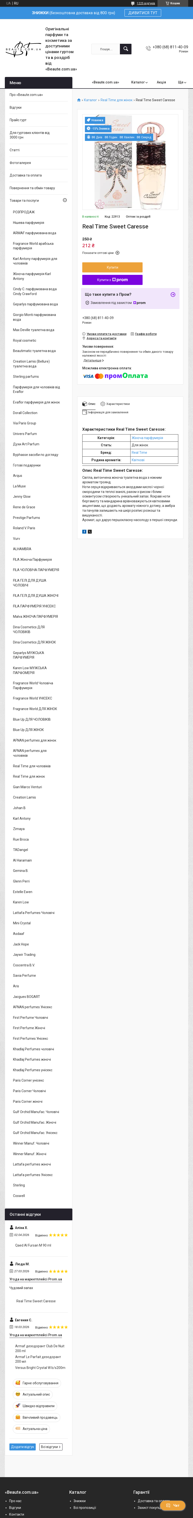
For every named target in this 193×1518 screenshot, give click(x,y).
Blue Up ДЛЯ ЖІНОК (28, 730)
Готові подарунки (27, 465)
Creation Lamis (24, 797)
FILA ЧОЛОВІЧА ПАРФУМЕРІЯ (36, 570)
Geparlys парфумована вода (35, 304)
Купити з (112, 280)
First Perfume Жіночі (29, 1028)
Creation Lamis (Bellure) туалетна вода (31, 363)
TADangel (20, 850)
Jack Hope (21, 944)
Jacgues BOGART (26, 997)
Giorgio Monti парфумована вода (34, 317)
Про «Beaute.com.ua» (26, 95)
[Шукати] (125, 49)
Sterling (19, 1185)
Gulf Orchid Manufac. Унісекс (35, 1133)
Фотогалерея (20, 163)
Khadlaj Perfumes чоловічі (33, 1049)
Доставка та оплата (26, 175)
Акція (161, 82)
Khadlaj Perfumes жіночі (32, 1059)
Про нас (15, 1501)
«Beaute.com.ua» (105, 82)
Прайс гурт (18, 120)
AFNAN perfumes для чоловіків (30, 753)
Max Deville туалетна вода (33, 330)
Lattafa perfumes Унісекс (33, 1175)
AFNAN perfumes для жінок (34, 740)
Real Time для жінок (116, 100)
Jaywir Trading (24, 955)
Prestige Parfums (26, 518)
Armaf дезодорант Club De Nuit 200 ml (39, 1348)
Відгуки (15, 107)
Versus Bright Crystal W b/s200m (40, 1368)
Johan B (19, 808)
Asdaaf (18, 934)
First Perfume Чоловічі (30, 1018)
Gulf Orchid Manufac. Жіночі (34, 1122)
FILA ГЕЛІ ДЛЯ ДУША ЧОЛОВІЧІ (29, 583)
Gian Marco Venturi (27, 787)
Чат (172, 1505)
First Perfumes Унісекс (30, 1038)
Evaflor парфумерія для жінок (36, 402)
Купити (112, 267)
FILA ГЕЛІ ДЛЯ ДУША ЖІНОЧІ (35, 596)
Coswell (19, 1196)
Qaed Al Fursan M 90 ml (33, 1245)
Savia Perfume (24, 975)
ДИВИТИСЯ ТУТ (142, 13)
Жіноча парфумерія (147, 438)
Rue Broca (21, 839)
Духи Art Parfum (26, 444)
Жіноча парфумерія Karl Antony (32, 276)
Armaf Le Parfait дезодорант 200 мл (38, 1359)
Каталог (138, 82)
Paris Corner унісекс (28, 1080)
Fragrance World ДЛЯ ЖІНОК (35, 709)
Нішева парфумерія (28, 223)
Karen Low (21, 902)
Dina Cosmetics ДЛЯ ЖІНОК (34, 642)
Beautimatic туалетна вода (34, 351)
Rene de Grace (24, 507)
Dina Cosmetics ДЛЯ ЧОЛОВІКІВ (29, 629)
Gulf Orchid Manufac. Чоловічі (36, 1112)
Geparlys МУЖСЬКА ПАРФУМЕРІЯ (28, 655)
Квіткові (138, 460)
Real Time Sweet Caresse (36, 1301)
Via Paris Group (24, 423)
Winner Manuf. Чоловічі (31, 1143)
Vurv (16, 539)
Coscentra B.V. (24, 965)
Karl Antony (22, 818)
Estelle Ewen (22, 892)
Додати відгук (22, 1447)
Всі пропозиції (85, 1508)
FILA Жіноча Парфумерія (32, 559)
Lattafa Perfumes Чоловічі (34, 913)
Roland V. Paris (24, 528)
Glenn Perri (21, 881)
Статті (15, 150)
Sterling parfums (26, 376)
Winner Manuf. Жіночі (29, 1154)
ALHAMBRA (22, 549)
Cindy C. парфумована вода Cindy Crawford (35, 291)
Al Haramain (22, 860)
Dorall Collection (25, 413)
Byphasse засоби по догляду (35, 455)
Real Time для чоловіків (32, 766)
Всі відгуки (49, 1447)
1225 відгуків (146, 3)
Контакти (16, 1514)
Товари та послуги (24, 200)
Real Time (139, 452)
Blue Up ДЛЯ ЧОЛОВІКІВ (32, 719)
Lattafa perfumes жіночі (32, 1164)
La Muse (19, 486)
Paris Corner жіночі (27, 1101)
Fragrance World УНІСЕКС (32, 698)
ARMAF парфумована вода (34, 233)
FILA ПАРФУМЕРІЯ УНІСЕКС (34, 606)
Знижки (80, 1501)
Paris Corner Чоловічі (29, 1091)
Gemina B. (20, 871)
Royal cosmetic (24, 340)
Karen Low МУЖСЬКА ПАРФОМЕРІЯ (30, 670)
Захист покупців (150, 1508)
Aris (16, 986)
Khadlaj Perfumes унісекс (32, 1070)
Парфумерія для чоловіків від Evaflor (36, 389)
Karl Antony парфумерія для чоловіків (35, 261)
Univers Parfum (25, 434)
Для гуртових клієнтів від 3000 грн (30, 135)
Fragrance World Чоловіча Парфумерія (33, 685)
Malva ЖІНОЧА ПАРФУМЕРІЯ (35, 616)
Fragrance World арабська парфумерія (33, 246)
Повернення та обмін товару (32, 188)
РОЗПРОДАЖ (24, 212)
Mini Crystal (22, 923)
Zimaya (19, 829)
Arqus (17, 476)
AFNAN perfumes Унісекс (32, 1007)
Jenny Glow (22, 496)
